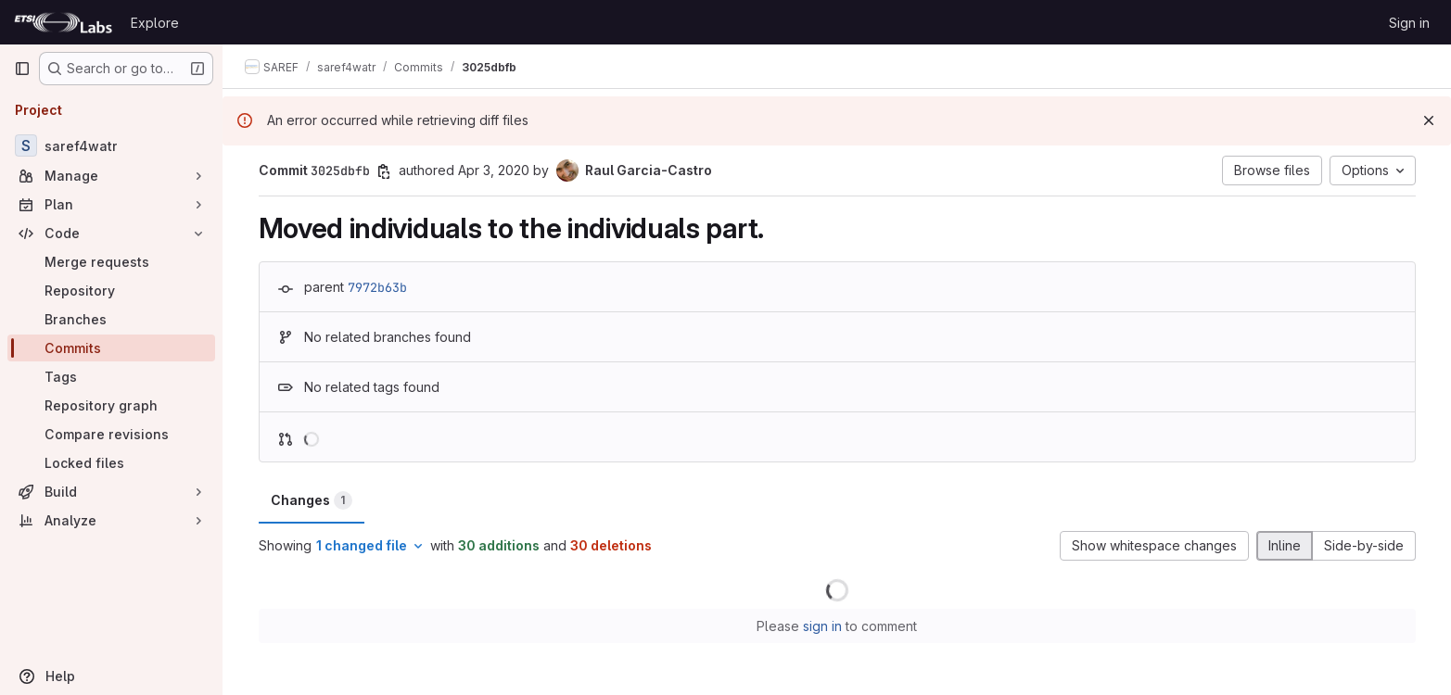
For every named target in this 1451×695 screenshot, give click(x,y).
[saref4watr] (111, 145)
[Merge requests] (111, 261)
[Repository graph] (111, 405)
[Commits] (111, 348)
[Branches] (111, 319)
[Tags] (111, 376)
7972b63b (377, 287)
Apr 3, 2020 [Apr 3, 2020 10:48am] (493, 170)
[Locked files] (111, 462)
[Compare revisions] (111, 434)
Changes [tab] (311, 500)
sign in (822, 626)
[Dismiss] (1429, 120)
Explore (155, 23)
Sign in (1409, 23)
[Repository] (111, 290)
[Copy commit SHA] (384, 171)
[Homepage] (63, 22)
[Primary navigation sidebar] (22, 68)
